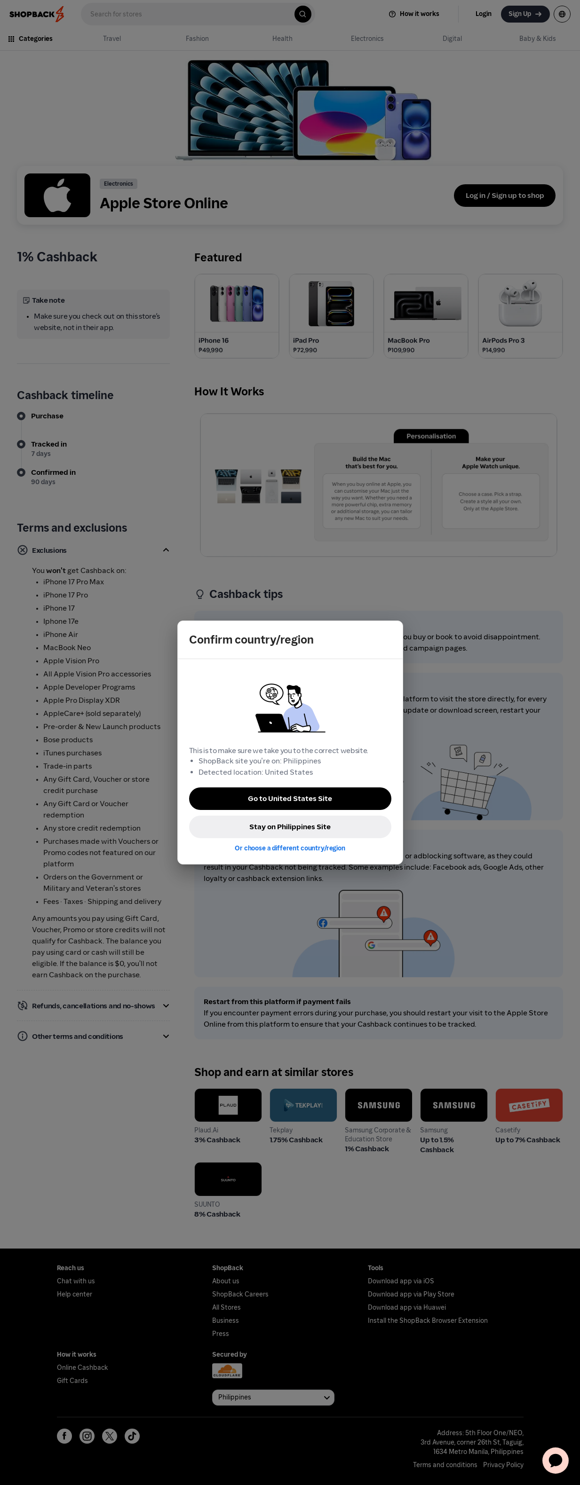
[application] (555, 1460)
